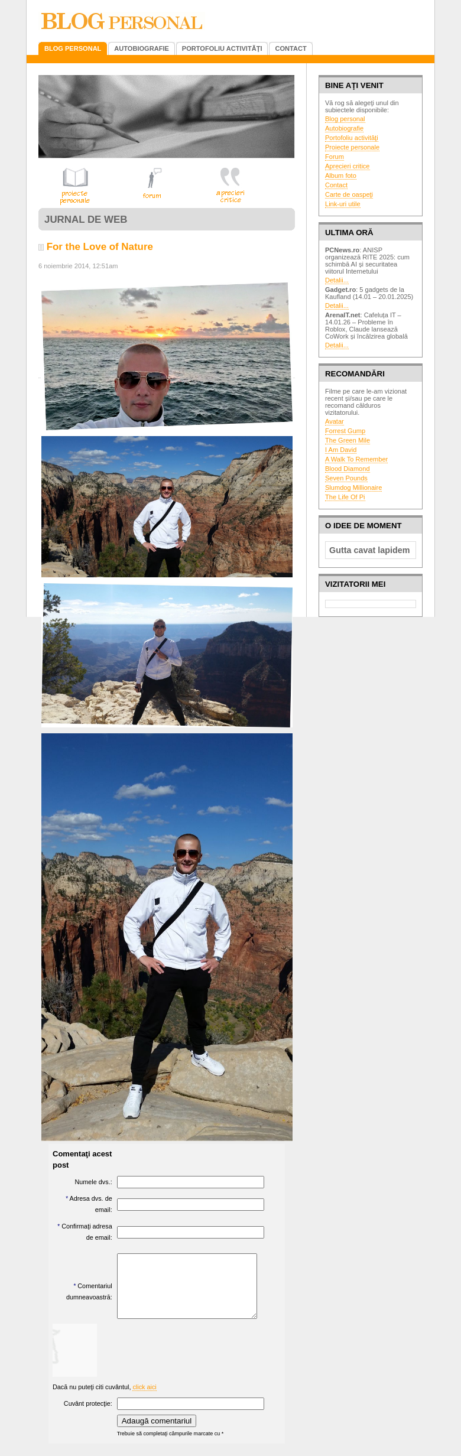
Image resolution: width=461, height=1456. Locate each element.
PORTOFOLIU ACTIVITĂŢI (222, 48)
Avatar (334, 421)
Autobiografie (344, 128)
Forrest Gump (345, 430)
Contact (336, 184)
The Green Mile (347, 440)
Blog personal (345, 118)
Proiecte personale (352, 147)
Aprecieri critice (347, 166)
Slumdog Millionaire (353, 487)
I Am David (340, 449)
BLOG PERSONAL (72, 48)
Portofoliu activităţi (351, 137)
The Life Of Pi (345, 496)
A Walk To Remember (356, 459)
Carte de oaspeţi (349, 194)
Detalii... (337, 280)
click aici (144, 1399)
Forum (334, 156)
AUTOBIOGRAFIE (141, 48)
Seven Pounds (346, 478)
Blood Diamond (347, 468)
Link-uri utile (343, 203)
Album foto (340, 175)
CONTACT (290, 48)
